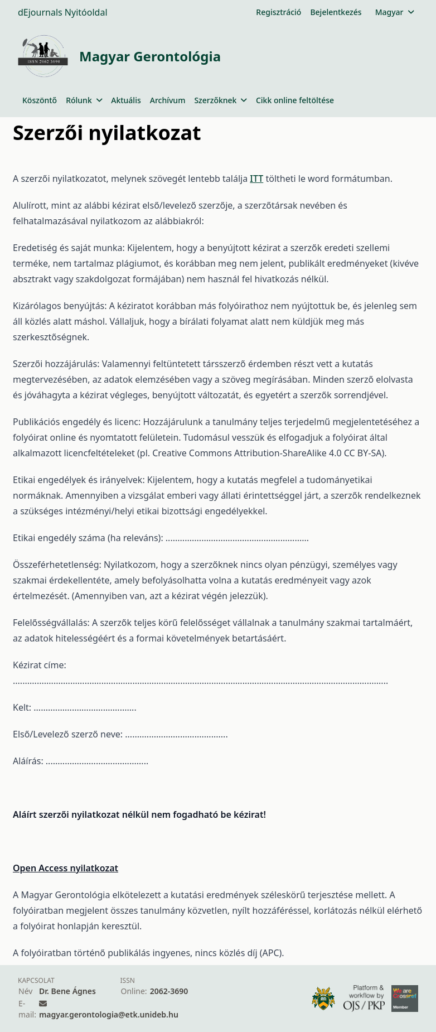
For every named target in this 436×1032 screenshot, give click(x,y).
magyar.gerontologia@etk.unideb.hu (108, 1014)
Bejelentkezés (335, 12)
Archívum (168, 100)
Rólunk (84, 100)
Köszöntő (39, 100)
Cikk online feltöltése (295, 100)
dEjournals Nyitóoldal (63, 12)
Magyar (394, 12)
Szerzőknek (220, 100)
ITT (256, 178)
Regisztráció (278, 12)
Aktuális (126, 100)
